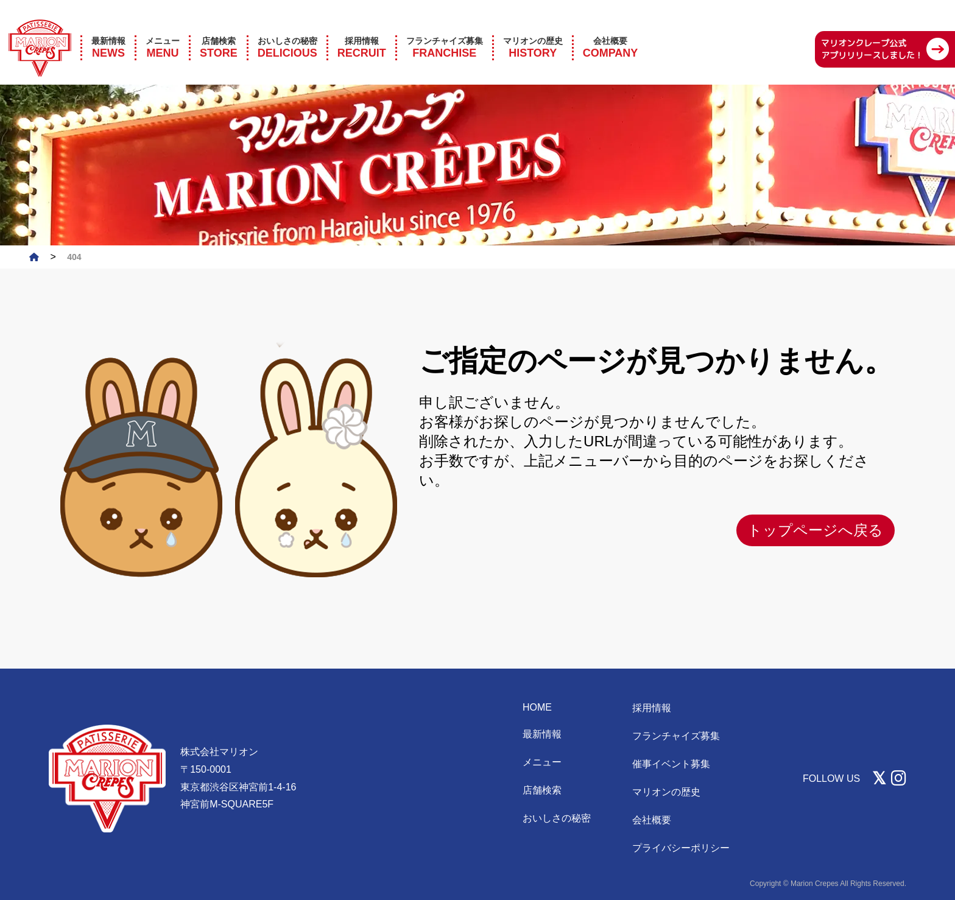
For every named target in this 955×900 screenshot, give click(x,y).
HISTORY (533, 30)
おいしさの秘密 (557, 818)
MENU (163, 30)
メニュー (542, 762)
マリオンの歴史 (666, 792)
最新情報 (542, 734)
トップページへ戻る (815, 530)
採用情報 (651, 708)
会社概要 (651, 820)
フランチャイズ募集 (676, 736)
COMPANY (610, 30)
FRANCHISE (444, 30)
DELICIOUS (287, 30)
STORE (219, 30)
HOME (537, 707)
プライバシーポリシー (681, 848)
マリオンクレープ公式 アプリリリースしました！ (872, 32)
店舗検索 (542, 790)
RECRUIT (361, 30)
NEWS (108, 30)
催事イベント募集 (671, 764)
